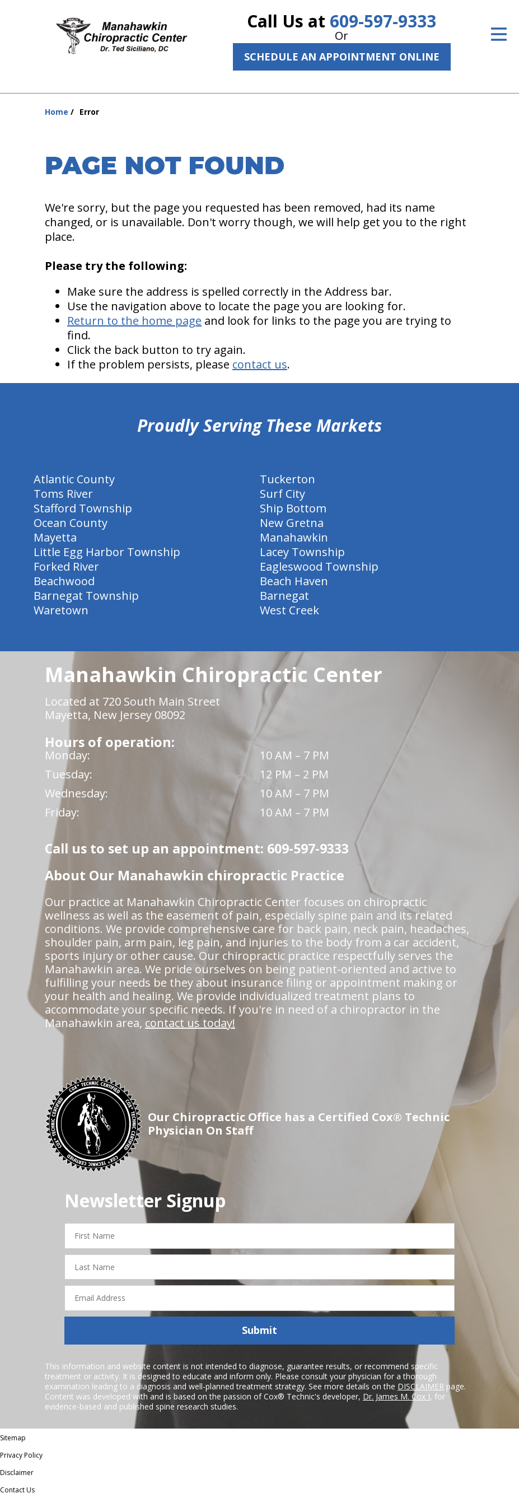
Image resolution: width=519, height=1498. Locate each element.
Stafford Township (83, 508)
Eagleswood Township (319, 566)
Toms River (63, 493)
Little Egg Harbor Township (107, 551)
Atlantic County (74, 479)
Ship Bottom (293, 508)
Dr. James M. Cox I (396, 1396)
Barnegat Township (86, 595)
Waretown (61, 610)
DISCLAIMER (421, 1386)
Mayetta (55, 537)
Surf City (282, 493)
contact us (259, 364)
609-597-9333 (383, 21)
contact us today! (190, 1022)
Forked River (66, 566)
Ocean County (70, 522)
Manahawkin (294, 537)
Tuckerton (287, 479)
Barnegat (284, 595)
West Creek (289, 610)
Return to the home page (134, 320)
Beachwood (64, 581)
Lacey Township (302, 551)
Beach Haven (294, 581)
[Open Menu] (499, 34)
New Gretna (292, 522)
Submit (259, 1330)
